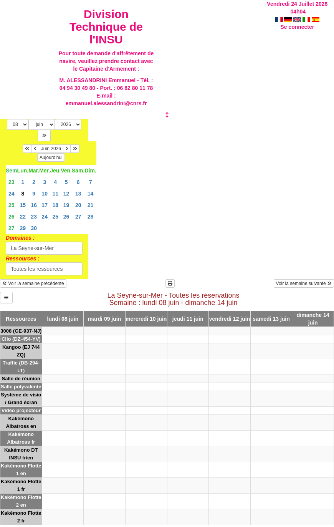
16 (34, 205)
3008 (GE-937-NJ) (20, 331)
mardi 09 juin (104, 319)
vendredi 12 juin (229, 319)
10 (44, 194)
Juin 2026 (51, 148)
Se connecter (297, 19)
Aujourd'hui (51, 157)
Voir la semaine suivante (304, 283)
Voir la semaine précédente (33, 283)
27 (78, 217)
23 (11, 182)
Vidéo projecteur (21, 410)
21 (91, 205)
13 (78, 194)
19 (66, 205)
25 (11, 205)
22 (23, 217)
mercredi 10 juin (146, 319)
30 (34, 228)
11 (55, 194)
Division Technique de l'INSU (106, 27)
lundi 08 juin (63, 319)
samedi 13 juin (271, 319)
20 (78, 205)
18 (55, 205)
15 (23, 205)
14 (91, 194)
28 (91, 217)
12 (66, 194)
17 (44, 205)
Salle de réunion (21, 378)
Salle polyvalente (21, 386)
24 (11, 194)
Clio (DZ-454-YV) (21, 339)
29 (23, 228)
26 (11, 217)
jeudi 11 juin (187, 319)
